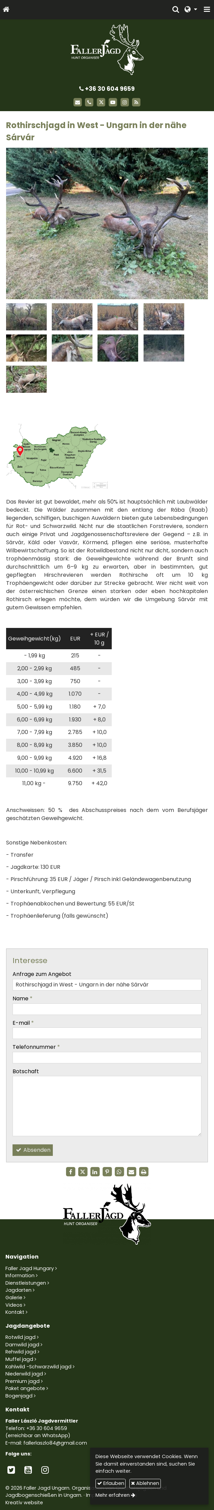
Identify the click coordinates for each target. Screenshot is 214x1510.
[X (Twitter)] (101, 102)
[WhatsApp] (119, 1171)
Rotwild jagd (20, 1337)
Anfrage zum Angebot (42, 974)
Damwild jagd (22, 1344)
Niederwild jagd (24, 1373)
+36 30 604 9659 (107, 89)
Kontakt (14, 1312)
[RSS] (137, 102)
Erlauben (110, 1483)
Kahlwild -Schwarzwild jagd (38, 1366)
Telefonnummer (36, 1047)
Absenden (32, 1150)
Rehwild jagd (20, 1351)
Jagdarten (18, 1290)
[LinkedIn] (94, 1171)
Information (20, 1275)
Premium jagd (22, 1381)
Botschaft (26, 1071)
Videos (13, 1305)
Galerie (13, 1297)
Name (23, 998)
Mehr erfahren (112, 1495)
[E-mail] (78, 102)
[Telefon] (89, 102)
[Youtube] (113, 102)
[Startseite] (6, 9)
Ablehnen (145, 1483)
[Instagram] (125, 102)
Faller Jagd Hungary (29, 1268)
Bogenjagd (19, 1395)
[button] (207, 9)
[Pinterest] (107, 1171)
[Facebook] (70, 1171)
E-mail (23, 1023)
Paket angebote (25, 1388)
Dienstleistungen (25, 1283)
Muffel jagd (19, 1359)
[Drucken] (143, 1171)
